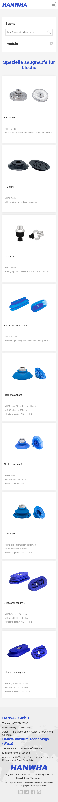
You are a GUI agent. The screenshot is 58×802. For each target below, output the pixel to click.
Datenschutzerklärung (33, 783)
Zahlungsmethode (38, 786)
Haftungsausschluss (13, 783)
